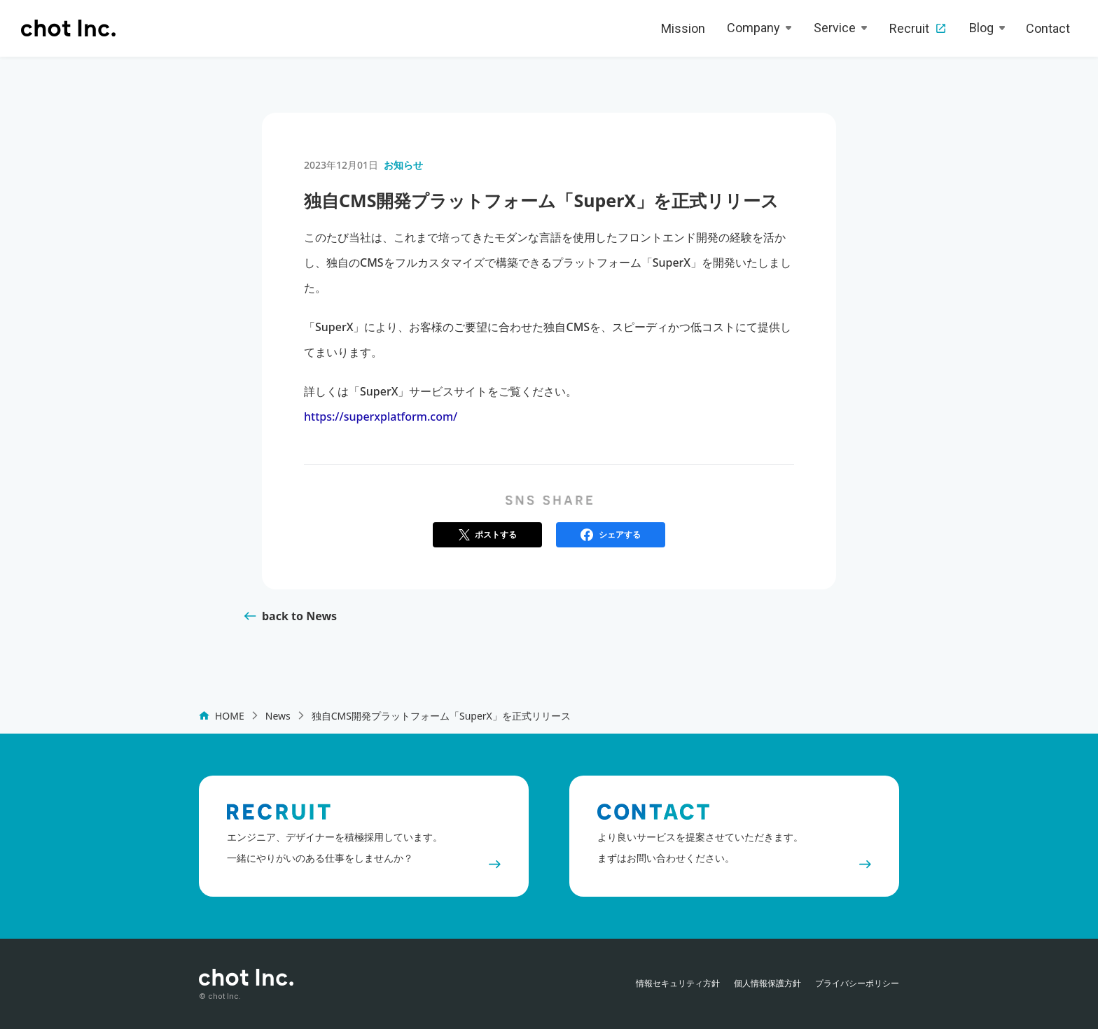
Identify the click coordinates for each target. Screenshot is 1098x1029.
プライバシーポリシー (857, 983)
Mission (683, 28)
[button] (487, 534)
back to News (299, 616)
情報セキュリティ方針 (678, 983)
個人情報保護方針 (767, 983)
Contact (1048, 28)
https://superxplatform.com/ (380, 416)
